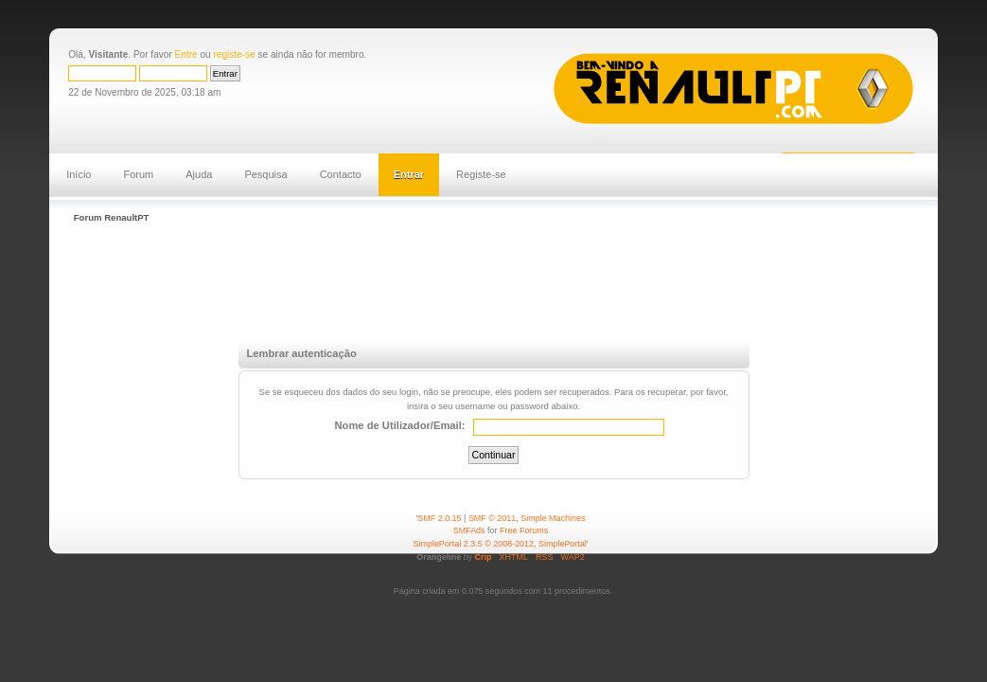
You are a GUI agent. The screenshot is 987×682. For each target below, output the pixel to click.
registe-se (234, 54)
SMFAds (469, 530)
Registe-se (481, 174)
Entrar (409, 174)
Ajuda (198, 174)
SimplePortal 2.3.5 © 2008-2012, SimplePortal (500, 543)
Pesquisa (265, 174)
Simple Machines (552, 518)
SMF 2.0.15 (439, 518)
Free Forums (524, 530)
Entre (186, 54)
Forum (138, 174)
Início (78, 174)
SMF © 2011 (492, 518)
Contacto (340, 174)
